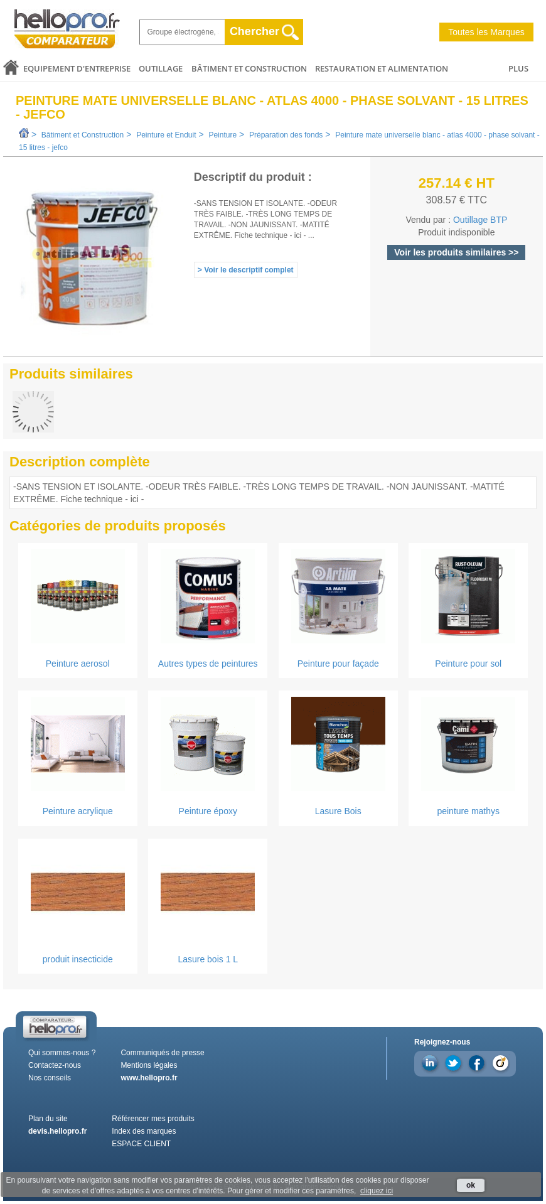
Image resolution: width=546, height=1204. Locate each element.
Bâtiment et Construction (249, 68)
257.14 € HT (457, 183)
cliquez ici (376, 1190)
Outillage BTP (480, 220)
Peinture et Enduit (166, 135)
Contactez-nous (54, 1065)
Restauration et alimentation (381, 68)
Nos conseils (49, 1077)
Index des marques (144, 1131)
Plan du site (48, 1118)
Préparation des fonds (286, 135)
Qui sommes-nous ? (61, 1052)
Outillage (161, 68)
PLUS (518, 68)
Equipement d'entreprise (77, 68)
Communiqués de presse (162, 1052)
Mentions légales (148, 1065)
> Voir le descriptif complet (246, 270)
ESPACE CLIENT (141, 1143)
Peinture (222, 135)
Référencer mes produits (153, 1118)
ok (470, 1185)
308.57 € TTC (457, 200)
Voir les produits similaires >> (456, 252)
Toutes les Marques (486, 32)
